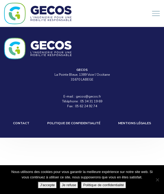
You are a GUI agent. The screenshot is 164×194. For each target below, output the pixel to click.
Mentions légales (134, 123)
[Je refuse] (157, 179)
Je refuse (69, 185)
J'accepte (47, 185)
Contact (21, 123)
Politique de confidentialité (73, 123)
